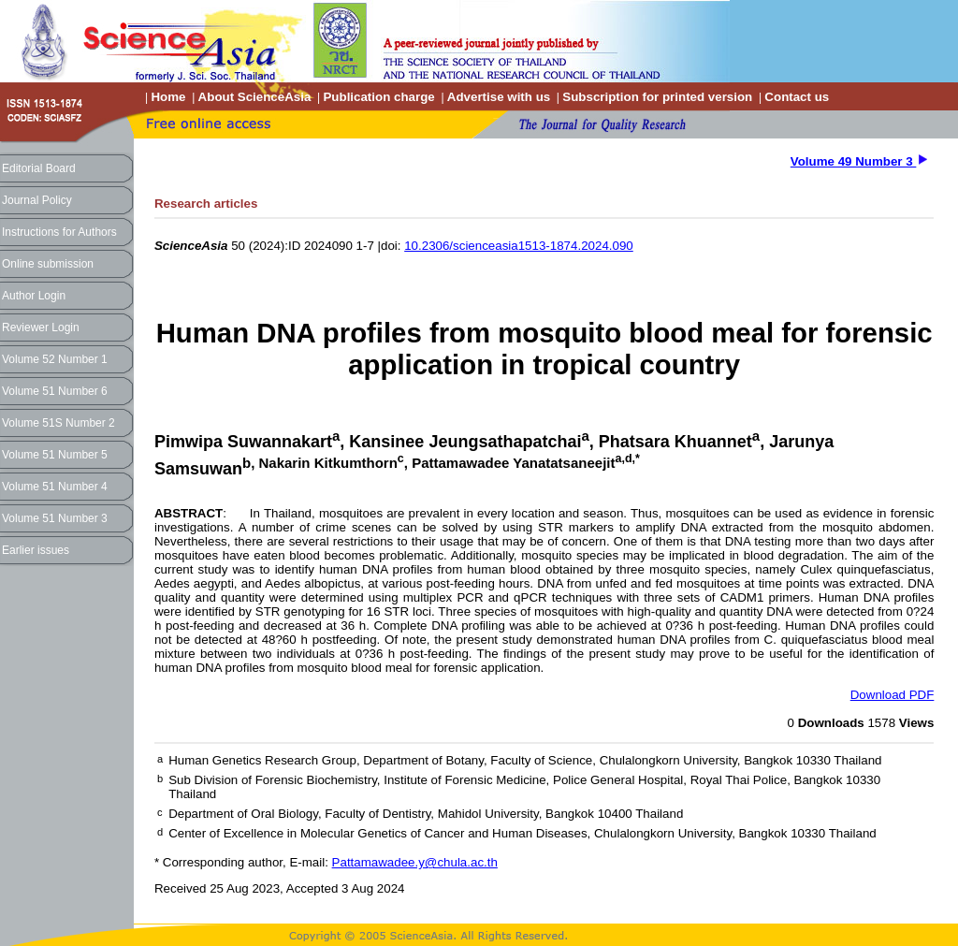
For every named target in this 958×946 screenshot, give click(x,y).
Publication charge (378, 97)
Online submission (48, 263)
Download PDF (892, 695)
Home (168, 97)
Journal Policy (37, 200)
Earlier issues (35, 550)
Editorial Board (39, 168)
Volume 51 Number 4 (55, 486)
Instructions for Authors (59, 232)
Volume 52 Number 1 (55, 359)
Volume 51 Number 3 (55, 518)
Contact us (796, 97)
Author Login (33, 295)
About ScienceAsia (255, 97)
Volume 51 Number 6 (55, 391)
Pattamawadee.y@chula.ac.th (415, 862)
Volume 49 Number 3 (854, 161)
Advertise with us (498, 97)
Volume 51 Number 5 (55, 454)
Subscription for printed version (657, 97)
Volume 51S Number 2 (58, 422)
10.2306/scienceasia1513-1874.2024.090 (518, 246)
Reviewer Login (41, 327)
